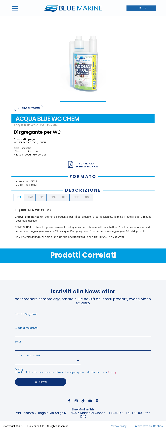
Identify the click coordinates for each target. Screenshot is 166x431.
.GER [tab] (76, 197)
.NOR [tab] (87, 197)
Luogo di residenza (26, 328)
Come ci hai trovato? (27, 355)
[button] (15, 8)
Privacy (19, 369)
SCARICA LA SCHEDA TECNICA (87, 165)
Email (18, 341)
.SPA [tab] (53, 197)
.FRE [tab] (41, 197)
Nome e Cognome (26, 314)
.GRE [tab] (64, 197)
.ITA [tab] (19, 197)
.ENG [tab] (30, 197)
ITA (140, 8)
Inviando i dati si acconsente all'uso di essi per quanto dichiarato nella (67, 372)
